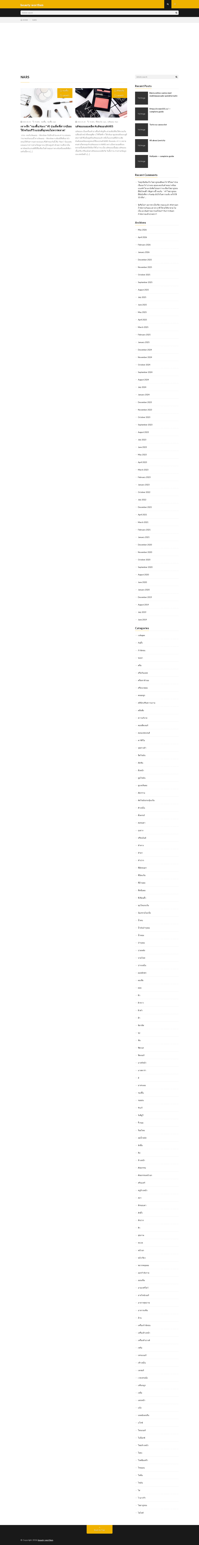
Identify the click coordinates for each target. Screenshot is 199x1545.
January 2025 (144, 343)
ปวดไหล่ (141, 957)
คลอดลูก (141, 695)
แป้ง (140, 1406)
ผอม (140, 987)
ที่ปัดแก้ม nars (101, 123)
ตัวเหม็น (141, 808)
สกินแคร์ (142, 1182)
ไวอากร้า (142, 1496)
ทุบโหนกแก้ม (143, 905)
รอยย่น (141, 1099)
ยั (138, 1077)
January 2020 (144, 590)
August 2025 (144, 291)
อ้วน (140, 1316)
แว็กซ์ (140, 1421)
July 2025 (142, 298)
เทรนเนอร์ (142, 1354)
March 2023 (143, 470)
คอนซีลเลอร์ (143, 725)
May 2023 (142, 455)
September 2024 (145, 373)
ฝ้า (139, 1017)
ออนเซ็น (141, 1279)
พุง (139, 1032)
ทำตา (140, 853)
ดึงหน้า (141, 770)
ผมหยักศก (142, 972)
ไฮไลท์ (141, 1511)
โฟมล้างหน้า (143, 1444)
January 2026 (144, 253)
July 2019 (142, 612)
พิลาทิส (141, 1025)
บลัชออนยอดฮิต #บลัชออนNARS (94, 127)
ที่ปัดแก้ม (120, 92)
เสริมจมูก (142, 1384)
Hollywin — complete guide (161, 158)
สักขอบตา (142, 1204)
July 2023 (142, 440)
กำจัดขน (142, 651)
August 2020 (144, 575)
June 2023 (142, 448)
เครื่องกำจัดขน (144, 1324)
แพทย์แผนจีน (143, 1414)
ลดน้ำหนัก (142, 1137)
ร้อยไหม (141, 1129)
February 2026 (144, 246)
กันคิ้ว (140, 643)
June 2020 (142, 583)
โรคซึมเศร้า (143, 1459)
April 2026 (142, 238)
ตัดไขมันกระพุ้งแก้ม (146, 800)
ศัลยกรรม (142, 1167)
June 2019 (142, 620)
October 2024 (144, 366)
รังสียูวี (141, 1114)
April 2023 (142, 463)
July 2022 (142, 500)
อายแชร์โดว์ (143, 1286)
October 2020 (144, 560)
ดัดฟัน (140, 763)
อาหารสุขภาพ (144, 1301)
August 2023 (144, 433)
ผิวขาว (141, 1002)
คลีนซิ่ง (141, 710)
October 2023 (144, 418)
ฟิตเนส (141, 1047)
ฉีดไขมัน (142, 755)
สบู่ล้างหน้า (143, 1189)
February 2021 (144, 530)
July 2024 (142, 388)
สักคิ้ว (140, 1212)
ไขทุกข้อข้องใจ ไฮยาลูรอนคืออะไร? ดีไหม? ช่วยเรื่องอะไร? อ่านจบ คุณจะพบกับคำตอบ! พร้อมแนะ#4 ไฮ (156, 187)
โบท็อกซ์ (141, 1436)
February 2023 (144, 478)
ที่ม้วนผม (142, 882)
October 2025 (144, 276)
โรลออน (141, 1466)
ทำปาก (141, 860)
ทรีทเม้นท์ (142, 838)
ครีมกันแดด (143, 673)
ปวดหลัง (141, 950)
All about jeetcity (157, 142)
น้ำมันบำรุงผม (144, 927)
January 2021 (144, 538)
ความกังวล (142, 718)
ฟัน (139, 1040)
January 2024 (144, 395)
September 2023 (145, 425)
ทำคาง (141, 845)
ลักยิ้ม (140, 1144)
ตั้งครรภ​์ (141, 815)
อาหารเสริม (143, 1309)
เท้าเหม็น (142, 1361)
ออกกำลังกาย (143, 1271)
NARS (37, 123)
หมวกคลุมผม (143, 1264)
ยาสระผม (142, 1084)
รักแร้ (140, 1107)
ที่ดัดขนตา (142, 868)
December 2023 (145, 403)
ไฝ (139, 1488)
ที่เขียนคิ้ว (142, 897)
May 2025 (142, 313)
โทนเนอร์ (142, 1429)
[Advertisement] (99, 46)
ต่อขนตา (142, 823)
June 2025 (142, 306)
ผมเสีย (141, 980)
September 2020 (145, 568)
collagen (141, 636)
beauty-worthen (46, 1538)
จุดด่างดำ (142, 748)
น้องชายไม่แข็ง (144, 912)
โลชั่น (140, 1473)
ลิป (139, 1152)
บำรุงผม (141, 942)
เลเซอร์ (141, 1369)
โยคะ (140, 1451)
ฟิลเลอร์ (141, 1055)
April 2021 (142, 515)
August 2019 (144, 605)
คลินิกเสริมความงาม (147, 703)
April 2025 (142, 321)
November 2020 (145, 553)
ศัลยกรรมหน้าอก (145, 1174)
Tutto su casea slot (158, 126)
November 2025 (145, 268)
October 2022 (144, 493)
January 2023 (144, 485)
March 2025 (143, 328)
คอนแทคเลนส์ (144, 733)
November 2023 (145, 410)
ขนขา (140, 658)
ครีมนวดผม (143, 688)
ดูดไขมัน (142, 778)
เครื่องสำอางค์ (144, 1339)
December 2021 (145, 508)
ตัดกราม (141, 793)
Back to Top (99, 1528)
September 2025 (145, 283)
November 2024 (145, 358)
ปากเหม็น (142, 965)
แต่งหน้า (66, 97)
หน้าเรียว (142, 1257)
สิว (139, 1227)
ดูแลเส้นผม (143, 785)
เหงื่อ (140, 1391)
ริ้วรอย (141, 1122)
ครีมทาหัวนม (143, 680)
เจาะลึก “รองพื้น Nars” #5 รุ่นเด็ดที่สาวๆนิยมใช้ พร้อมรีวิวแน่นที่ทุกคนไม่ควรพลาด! (46, 129)
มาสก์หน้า (142, 1062)
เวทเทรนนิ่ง (143, 1376)
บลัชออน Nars (112, 123)
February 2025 (144, 336)
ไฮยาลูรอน (143, 1503)
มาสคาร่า (142, 1070)
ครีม (140, 666)
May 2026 (142, 231)
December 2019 (145, 597)
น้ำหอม (141, 935)
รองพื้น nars (51, 123)
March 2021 (143, 523)
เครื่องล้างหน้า (144, 1331)
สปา (140, 1197)
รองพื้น (65, 92)
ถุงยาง (140, 830)
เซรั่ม (140, 1346)
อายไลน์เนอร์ (144, 1294)
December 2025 (145, 261)
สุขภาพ (141, 1234)
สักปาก (141, 1219)
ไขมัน (140, 1481)
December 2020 (145, 545)
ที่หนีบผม (142, 890)
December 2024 (145, 351)
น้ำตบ (140, 920)
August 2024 (144, 381)
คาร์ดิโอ (141, 740)
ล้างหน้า (141, 1159)
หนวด (140, 1242)
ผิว (139, 995)
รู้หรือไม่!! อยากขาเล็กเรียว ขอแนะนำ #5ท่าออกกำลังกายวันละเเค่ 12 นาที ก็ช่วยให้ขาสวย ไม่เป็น (158, 209)
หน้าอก (141, 1249)
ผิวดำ (140, 1010)
